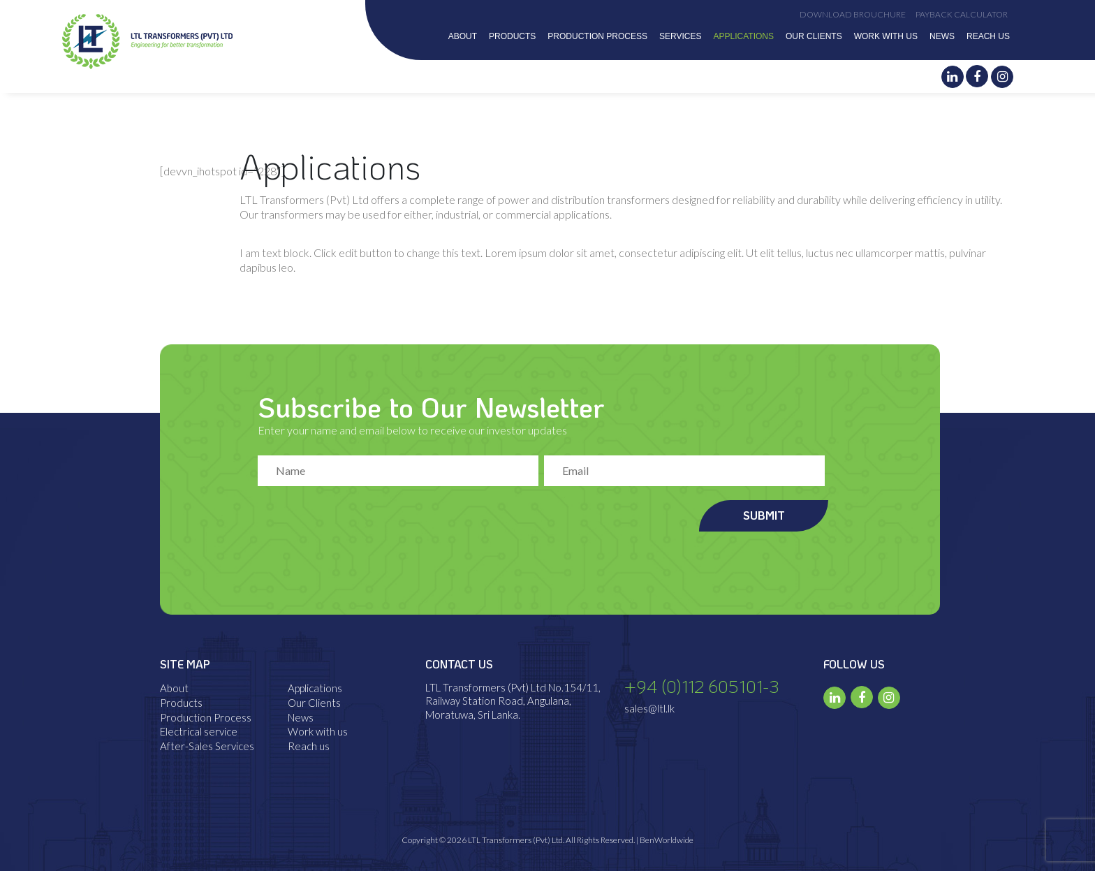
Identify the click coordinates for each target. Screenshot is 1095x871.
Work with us (886, 36)
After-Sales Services (207, 746)
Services (680, 36)
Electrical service (198, 731)
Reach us (988, 36)
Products (512, 36)
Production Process (597, 36)
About (462, 36)
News (942, 36)
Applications (744, 36)
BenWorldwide (666, 840)
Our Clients (814, 36)
